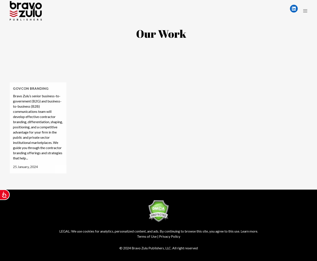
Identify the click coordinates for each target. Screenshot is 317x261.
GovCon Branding (31, 88)
